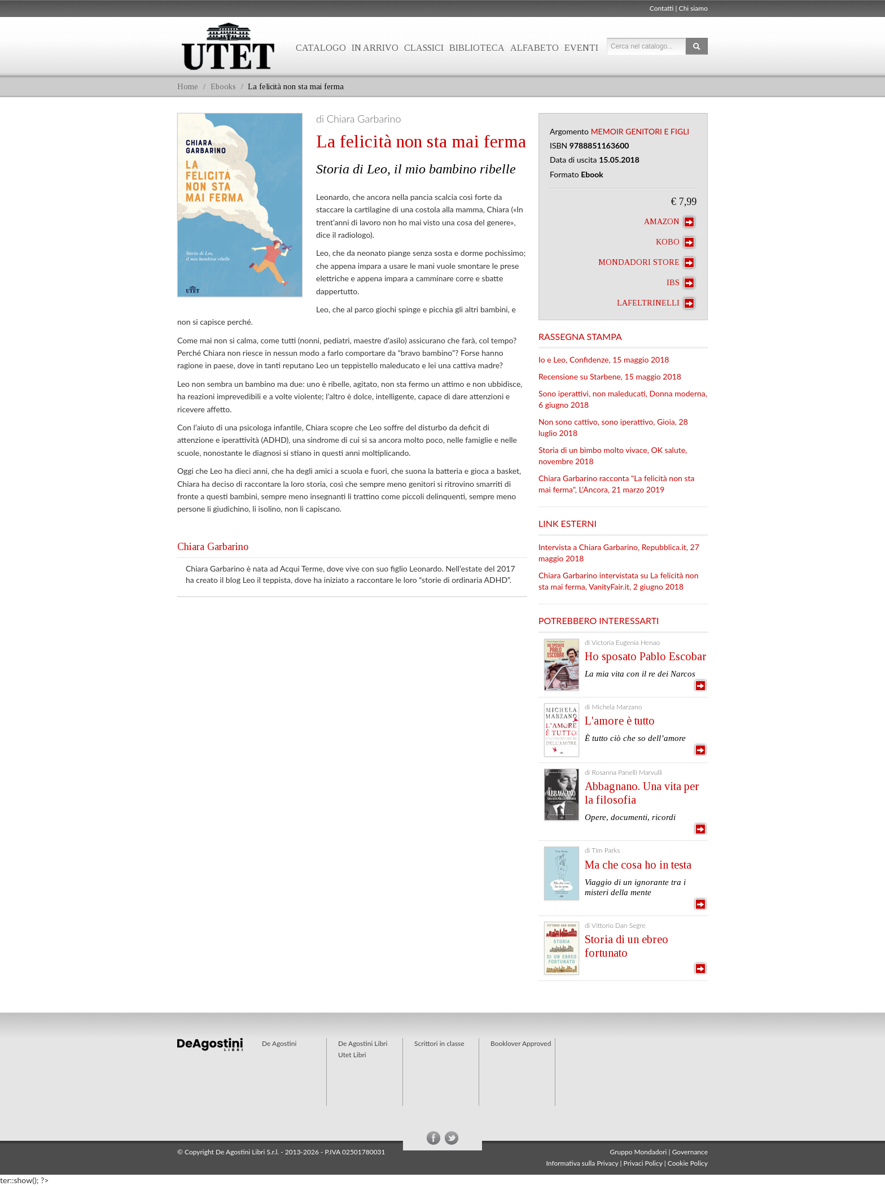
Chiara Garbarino (212, 547)
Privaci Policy (643, 1163)
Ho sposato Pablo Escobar (646, 656)
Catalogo (321, 48)
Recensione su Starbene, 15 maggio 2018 (609, 376)
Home (187, 86)
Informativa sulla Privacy (582, 1163)
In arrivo (375, 48)
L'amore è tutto (620, 720)
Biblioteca (477, 48)
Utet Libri (228, 46)
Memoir (607, 131)
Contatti (662, 8)
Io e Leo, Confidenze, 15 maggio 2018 (603, 359)
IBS (680, 283)
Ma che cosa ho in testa (638, 864)
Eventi (581, 48)
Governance (690, 1152)
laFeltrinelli (655, 303)
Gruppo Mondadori (638, 1152)
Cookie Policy (688, 1163)
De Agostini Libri (362, 1043)
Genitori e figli (657, 131)
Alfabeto (534, 48)
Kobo (675, 242)
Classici (424, 48)
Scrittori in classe (439, 1043)
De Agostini (279, 1043)
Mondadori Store (646, 263)
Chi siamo (693, 8)
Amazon (669, 222)
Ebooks (223, 86)
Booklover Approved (520, 1043)
